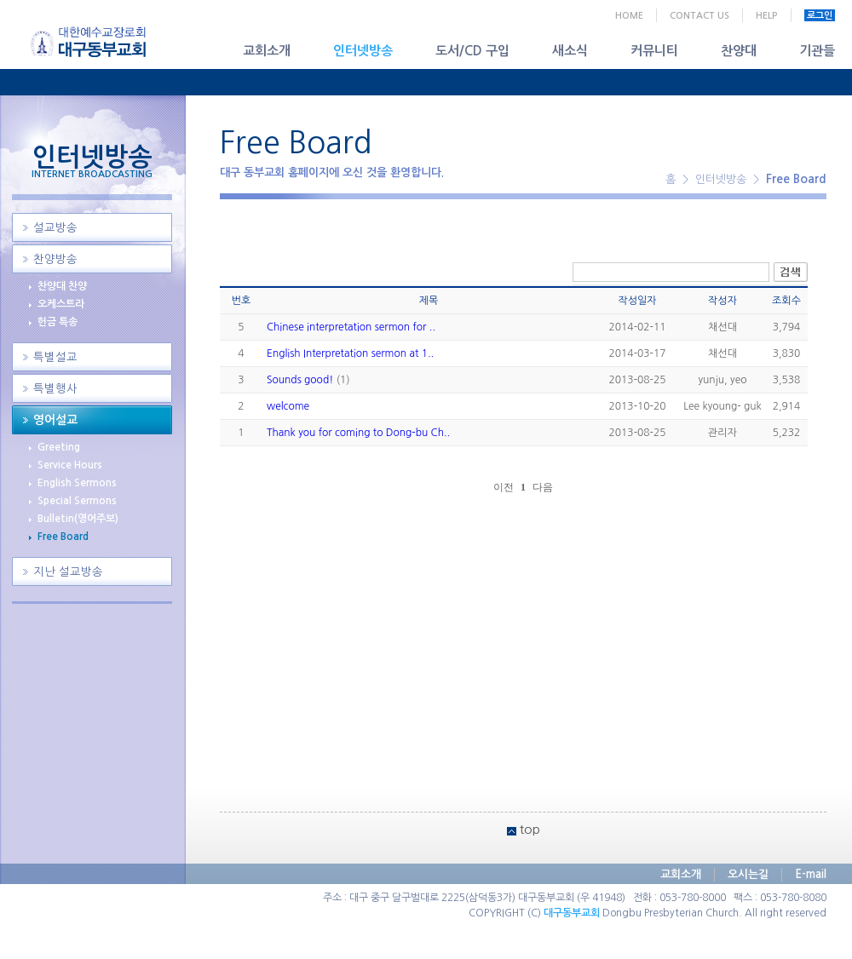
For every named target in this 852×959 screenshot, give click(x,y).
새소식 (570, 50)
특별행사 (55, 388)
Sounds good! (300, 380)
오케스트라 (60, 304)
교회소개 (267, 50)
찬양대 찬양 (62, 286)
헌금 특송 (57, 322)
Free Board (63, 536)
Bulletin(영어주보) (77, 519)
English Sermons (77, 483)
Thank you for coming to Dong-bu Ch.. (358, 433)
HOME (629, 15)
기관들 (817, 50)
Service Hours (69, 465)
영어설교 (55, 420)
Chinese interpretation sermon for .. (351, 327)
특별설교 (55, 357)
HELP (767, 15)
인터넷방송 (363, 50)
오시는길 (748, 874)
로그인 (819, 15)
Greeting (58, 447)
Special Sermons (77, 501)
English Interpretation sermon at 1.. (350, 353)
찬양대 (739, 50)
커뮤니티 (654, 50)
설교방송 (55, 227)
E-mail (810, 874)
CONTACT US (699, 15)
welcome (288, 406)
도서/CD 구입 (472, 50)
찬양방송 (55, 259)
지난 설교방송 (68, 571)
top (530, 829)
